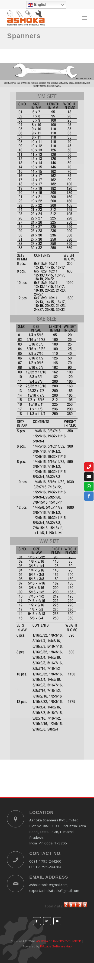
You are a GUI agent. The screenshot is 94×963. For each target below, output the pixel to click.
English (38, 5)
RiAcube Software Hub (56, 946)
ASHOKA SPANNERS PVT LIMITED (58, 941)
